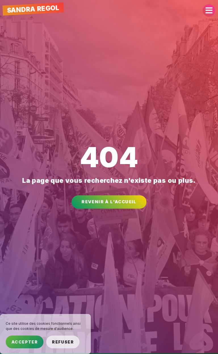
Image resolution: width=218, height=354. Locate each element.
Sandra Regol (33, 9)
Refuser (63, 342)
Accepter (24, 342)
